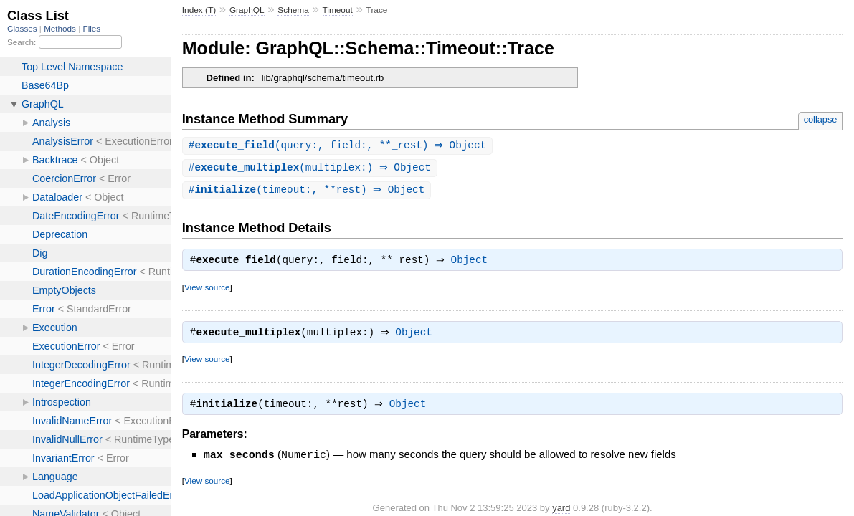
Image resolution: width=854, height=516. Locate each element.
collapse (821, 119)
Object (473, 263)
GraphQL (247, 10)
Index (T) (199, 10)
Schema (292, 10)
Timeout (338, 10)
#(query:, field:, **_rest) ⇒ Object (339, 146)
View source (206, 290)
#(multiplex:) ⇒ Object (312, 169)
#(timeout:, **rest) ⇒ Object (309, 192)
